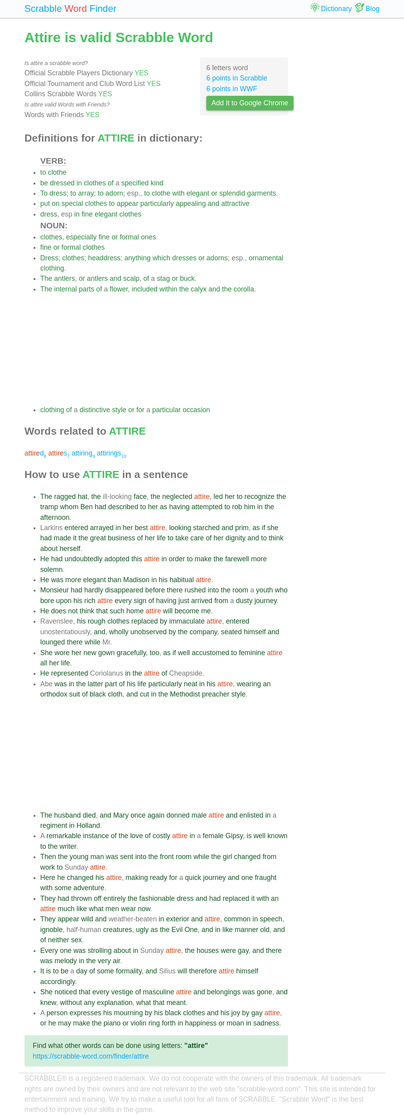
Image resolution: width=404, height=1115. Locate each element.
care (197, 538)
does (58, 611)
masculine (158, 992)
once (138, 815)
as (163, 507)
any (89, 1003)
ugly (142, 930)
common (237, 919)
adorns (217, 258)
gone (264, 992)
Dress (49, 258)
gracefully (131, 653)
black (98, 694)
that (102, 611)
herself (70, 549)
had (100, 507)
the (184, 289)
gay (243, 950)
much (66, 909)
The (46, 278)
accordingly (57, 982)
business (121, 538)
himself (255, 632)
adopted (116, 559)
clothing (52, 268)
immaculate (187, 621)
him (249, 507)
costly (161, 836)
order (177, 559)
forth (169, 1023)
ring (154, 1023)
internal (65, 289)
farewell (237, 559)
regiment (53, 825)
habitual (182, 580)
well (184, 653)
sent (126, 857)
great (98, 538)
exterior (177, 919)
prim (242, 528)
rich (89, 601)
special (72, 203)
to (43, 172)
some (62, 888)
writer (68, 846)
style (119, 410)
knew (48, 1003)
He (44, 559)
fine (87, 214)
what (96, 909)
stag (163, 278)
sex (76, 940)
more (259, 559)
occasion (196, 410)
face (140, 497)
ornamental (266, 258)
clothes (95, 183)
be (44, 183)
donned (178, 815)
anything (137, 258)
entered (76, 528)
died (89, 815)
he (61, 878)
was (57, 580)
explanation (115, 1003)
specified (134, 183)
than (114, 580)
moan (235, 1023)
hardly (93, 590)
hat (82, 497)
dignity (236, 538)
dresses (184, 258)
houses (207, 950)
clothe (57, 172)
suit (74, 694)
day (81, 971)
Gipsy (234, 836)
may (64, 1023)
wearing (249, 684)
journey (265, 601)
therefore (203, 971)
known (277, 836)
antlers (64, 278)
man (97, 857)
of (111, 183)
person (57, 1013)
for (141, 410)
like (82, 909)
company (203, 632)
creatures (117, 930)
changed (247, 857)
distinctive (95, 410)
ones (148, 237)
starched (206, 528)
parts (86, 289)
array (86, 193)
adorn (114, 193)
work (47, 867)
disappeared (124, 590)
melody (65, 961)
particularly (157, 203)
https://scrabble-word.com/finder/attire (91, 1056)
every (123, 601)
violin (138, 1023)
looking (180, 528)
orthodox (53, 694)
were (228, 950)
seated (231, 632)
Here (47, 878)
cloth (115, 694)
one (247, 878)
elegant (198, 193)
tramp (49, 507)
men (112, 909)
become (186, 611)
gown (106, 653)
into (213, 590)
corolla (244, 289)
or (214, 193)
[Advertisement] (164, 349)
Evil (177, 930)
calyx (199, 289)
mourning (128, 1013)
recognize (260, 497)
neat (190, 684)
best (141, 528)
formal (129, 237)
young (78, 857)
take (181, 538)
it (75, 538)
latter (95, 684)
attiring (83, 453)
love (136, 836)
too (154, 653)
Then (48, 857)
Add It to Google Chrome (249, 103)
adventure (88, 888)
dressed (62, 183)
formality (129, 971)
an (267, 684)
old (264, 930)
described (123, 507)
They (48, 898)
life (161, 538)
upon (63, 601)
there (175, 590)
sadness (266, 1023)
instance (96, 836)
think (276, 538)
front (167, 857)
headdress (104, 258)
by (163, 621)
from (221, 601)
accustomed (210, 653)
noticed (65, 992)
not (72, 611)
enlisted (251, 815)
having (179, 507)
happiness (201, 1023)
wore (61, 653)
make (203, 559)
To (44, 193)
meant (176, 1003)
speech (271, 919)
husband (67, 815)
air (116, 961)
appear (127, 203)
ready (158, 878)
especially (81, 237)
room (240, 590)
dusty (244, 601)
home (135, 611)
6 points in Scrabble (236, 78)
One (191, 930)
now (144, 909)
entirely (114, 898)
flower (119, 289)
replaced (144, 621)
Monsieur (54, 590)
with (178, 193)
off (97, 898)
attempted (206, 507)
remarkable (64, 836)
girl (227, 857)
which (161, 258)
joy (235, 1013)
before (155, 590)
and (213, 203)
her (230, 497)
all (43, 663)
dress (57, 193)
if (263, 528)
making (136, 878)
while (93, 642)
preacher (215, 694)
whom (69, 507)
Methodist (185, 694)
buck (187, 278)
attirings (111, 453)
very (104, 961)
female (213, 836)
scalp (131, 278)
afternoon (54, 517)
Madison (136, 580)
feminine (252, 653)
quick (193, 878)
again (156, 815)
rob (237, 507)
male (199, 815)
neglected (177, 497)
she (272, 528)
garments (261, 193)
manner (246, 930)
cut (144, 694)
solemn (51, 569)
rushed (195, 590)
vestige (122, 992)
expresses (85, 1013)
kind (157, 183)
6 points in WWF (231, 89)
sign (140, 601)
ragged (65, 497)
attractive (235, 203)
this (136, 559)
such (117, 611)
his (163, 580)
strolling (100, 950)
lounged (52, 642)
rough (96, 621)
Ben (86, 507)
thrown (81, 898)
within (168, 289)
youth (264, 590)
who (281, 590)
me (206, 611)
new (90, 653)
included (145, 289)
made (62, 538)
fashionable (157, 898)
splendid (232, 193)
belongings (224, 992)
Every (49, 950)
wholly (119, 632)
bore (47, 601)
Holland (88, 825)
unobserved (149, 632)
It (42, 971)
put (45, 203)
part (111, 684)
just (183, 601)
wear (128, 909)
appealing (191, 203)
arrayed (102, 528)
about (49, 549)
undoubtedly (84, 559)
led (218, 497)
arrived (202, 601)
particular (166, 410)
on (56, 203)
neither (58, 940)
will (167, 611)
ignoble (51, 930)
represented (69, 673)
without (71, 1003)
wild (87, 919)
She (46, 653)
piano (111, 1023)
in (79, 183)
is (249, 836)
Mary (121, 815)
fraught (266, 878)
